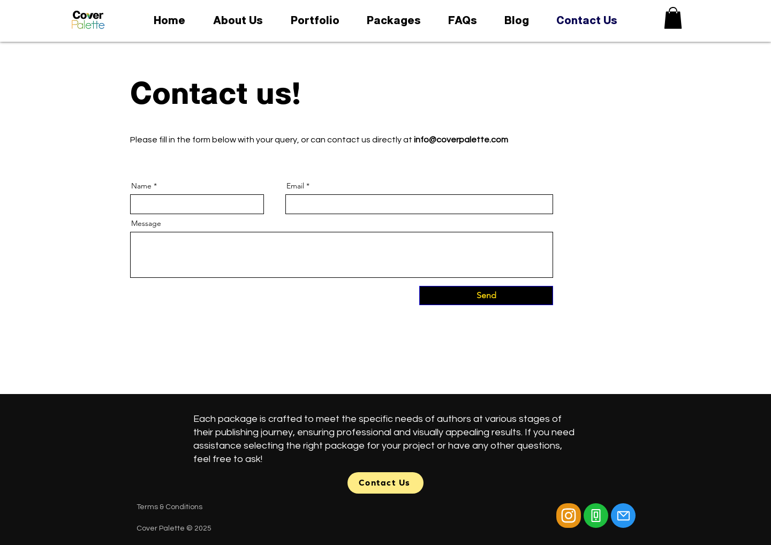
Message (146, 223)
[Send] (486, 295)
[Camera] (568, 515)
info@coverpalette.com (461, 139)
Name (141, 186)
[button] (673, 18)
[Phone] (596, 515)
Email (295, 186)
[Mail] (623, 515)
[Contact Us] (385, 483)
